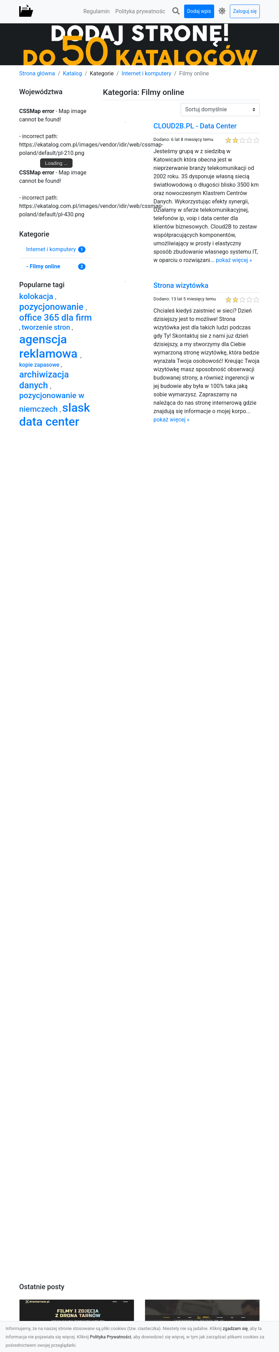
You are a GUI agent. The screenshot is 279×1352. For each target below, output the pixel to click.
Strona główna (37, 73)
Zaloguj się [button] (245, 11)
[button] (176, 11)
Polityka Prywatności (110, 1336)
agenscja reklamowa (50, 346)
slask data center (54, 415)
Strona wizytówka (180, 285)
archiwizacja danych (44, 379)
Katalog (72, 73)
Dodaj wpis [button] (199, 11)
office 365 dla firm (55, 317)
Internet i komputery (147, 73)
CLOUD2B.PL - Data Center (195, 126)
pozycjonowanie (52, 306)
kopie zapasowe (40, 364)
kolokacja (37, 296)
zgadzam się (235, 1328)
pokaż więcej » (234, 260)
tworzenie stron (47, 327)
